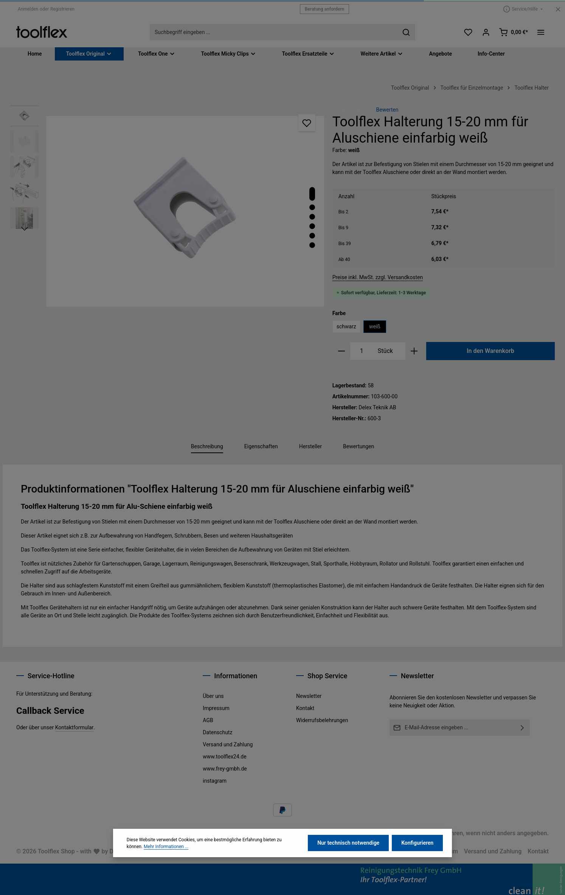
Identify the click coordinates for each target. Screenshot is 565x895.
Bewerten (387, 110)
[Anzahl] (362, 351)
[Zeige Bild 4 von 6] (312, 226)
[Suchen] (406, 32)
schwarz (346, 326)
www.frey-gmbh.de (225, 769)
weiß (374, 326)
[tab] (207, 447)
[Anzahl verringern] (341, 351)
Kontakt (305, 708)
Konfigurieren (417, 852)
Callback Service (50, 710)
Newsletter (308, 696)
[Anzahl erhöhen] (414, 351)
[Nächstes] (25, 229)
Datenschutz (217, 732)
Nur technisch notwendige (348, 852)
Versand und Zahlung (228, 744)
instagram (215, 781)
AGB (208, 720)
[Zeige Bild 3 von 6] (312, 217)
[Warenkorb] (513, 32)
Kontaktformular (74, 727)
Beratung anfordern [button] (325, 9)
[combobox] (274, 32)
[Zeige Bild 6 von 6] (312, 245)
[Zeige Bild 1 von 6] (312, 194)
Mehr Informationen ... (166, 856)
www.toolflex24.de (224, 757)
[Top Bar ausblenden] (558, 9)
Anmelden (28, 9)
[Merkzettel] (468, 32)
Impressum (216, 708)
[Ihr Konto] (486, 32)
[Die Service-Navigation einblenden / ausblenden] (522, 9)
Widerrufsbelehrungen (322, 720)
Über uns (213, 696)
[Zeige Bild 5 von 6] (312, 236)
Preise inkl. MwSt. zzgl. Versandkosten (377, 277)
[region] (167, 211)
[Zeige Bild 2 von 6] (312, 207)
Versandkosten (358, 833)
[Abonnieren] (522, 727)
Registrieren (62, 9)
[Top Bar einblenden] (540, 32)
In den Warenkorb (490, 350)
